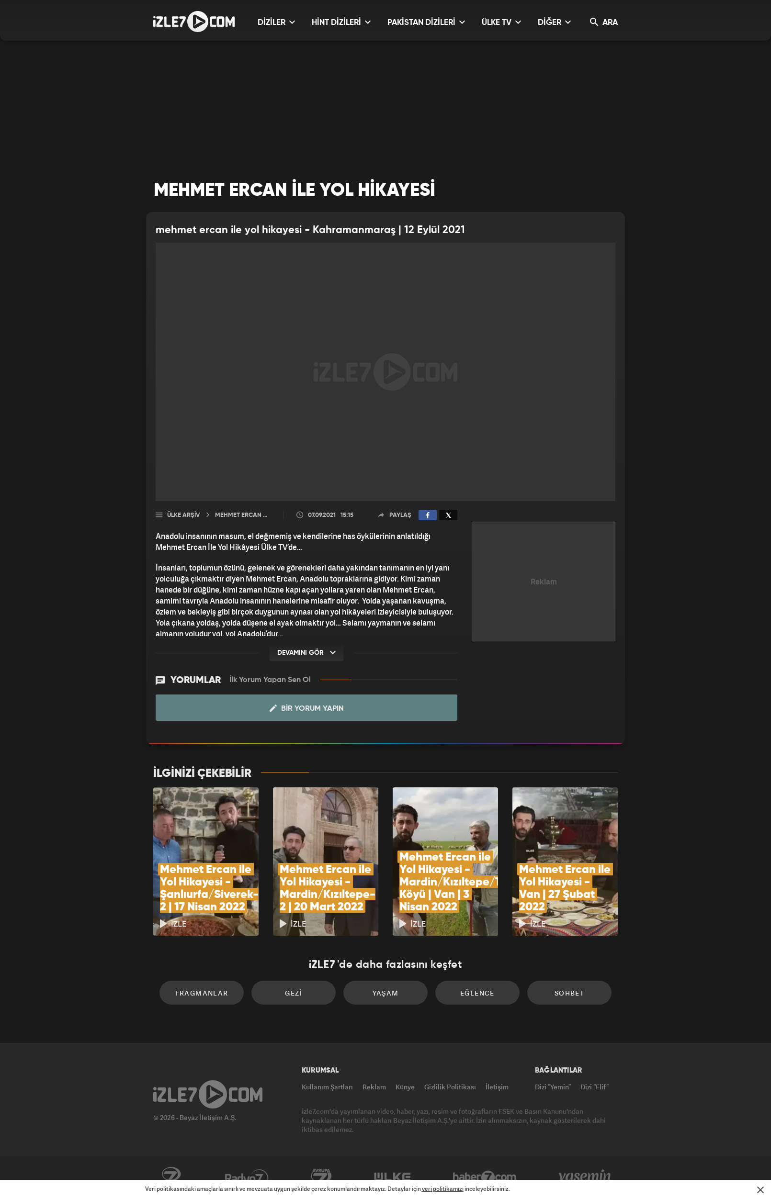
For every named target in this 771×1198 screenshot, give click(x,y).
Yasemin (585, 1177)
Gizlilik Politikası (450, 1086)
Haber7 (485, 1177)
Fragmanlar (201, 992)
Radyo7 (247, 1177)
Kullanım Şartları (327, 1086)
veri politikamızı (443, 1189)
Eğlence (477, 992)
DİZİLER (276, 22)
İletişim (497, 1086)
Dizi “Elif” (594, 1086)
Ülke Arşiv (183, 515)
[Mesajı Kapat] (760, 1190)
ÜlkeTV (392, 1177)
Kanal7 (171, 1177)
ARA (604, 22)
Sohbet (569, 992)
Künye (405, 1086)
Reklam (374, 1086)
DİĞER (554, 22)
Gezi (293, 992)
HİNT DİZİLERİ (341, 22)
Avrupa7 (321, 1177)
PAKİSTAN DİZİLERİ (426, 22)
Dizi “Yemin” (553, 1086)
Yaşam (386, 992)
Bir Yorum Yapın (307, 708)
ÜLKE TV (501, 22)
